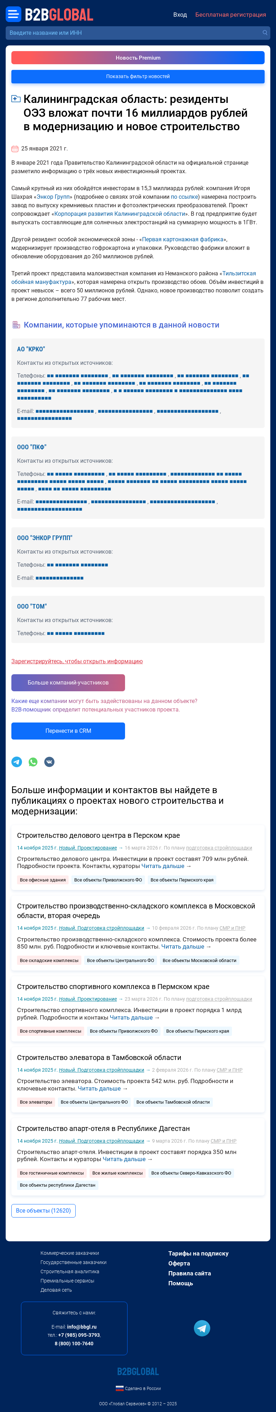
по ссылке (184, 196)
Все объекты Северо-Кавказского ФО (191, 1173)
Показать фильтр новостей (138, 76)
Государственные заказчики (73, 1262)
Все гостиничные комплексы (52, 1173)
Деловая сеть (56, 1290)
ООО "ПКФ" (32, 447)
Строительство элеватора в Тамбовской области (99, 1057)
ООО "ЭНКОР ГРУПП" (44, 538)
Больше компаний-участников (68, 682)
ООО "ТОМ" (32, 606)
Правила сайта (189, 1273)
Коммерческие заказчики (69, 1253)
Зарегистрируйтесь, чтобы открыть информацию (77, 661)
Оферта (179, 1263)
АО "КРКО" (31, 349)
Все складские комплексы (49, 960)
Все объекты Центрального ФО (120, 960)
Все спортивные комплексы (50, 1031)
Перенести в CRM (68, 730)
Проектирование (88, 848)
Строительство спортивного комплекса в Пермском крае (113, 986)
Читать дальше (162, 865)
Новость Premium (138, 58)
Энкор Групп (53, 196)
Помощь (180, 1283)
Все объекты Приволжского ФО (108, 880)
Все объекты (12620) (43, 1210)
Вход (180, 14)
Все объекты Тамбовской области (173, 1102)
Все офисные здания (43, 880)
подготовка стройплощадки (219, 848)
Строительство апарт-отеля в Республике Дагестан (103, 1128)
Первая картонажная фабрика (182, 239)
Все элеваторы (36, 1102)
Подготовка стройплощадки (101, 928)
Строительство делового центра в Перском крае (98, 835)
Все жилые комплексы (117, 1173)
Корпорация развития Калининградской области (119, 213)
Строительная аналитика (69, 1271)
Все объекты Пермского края (182, 880)
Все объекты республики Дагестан (58, 1185)
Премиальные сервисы (67, 1281)
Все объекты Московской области (200, 960)
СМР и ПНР (232, 928)
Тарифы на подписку (198, 1253)
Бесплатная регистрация (230, 14)
